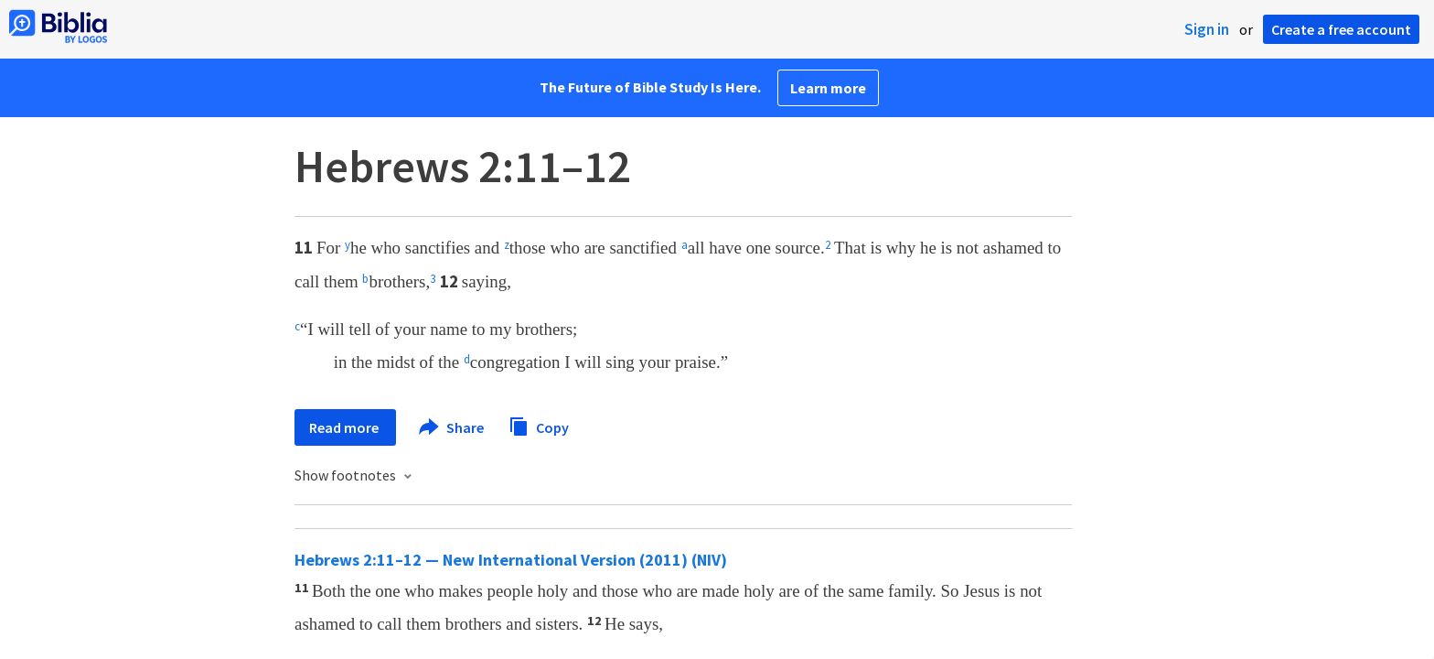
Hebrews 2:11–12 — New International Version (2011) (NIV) (510, 559)
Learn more (828, 88)
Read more (345, 427)
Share (452, 427)
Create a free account (1341, 29)
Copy (538, 425)
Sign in (1206, 29)
